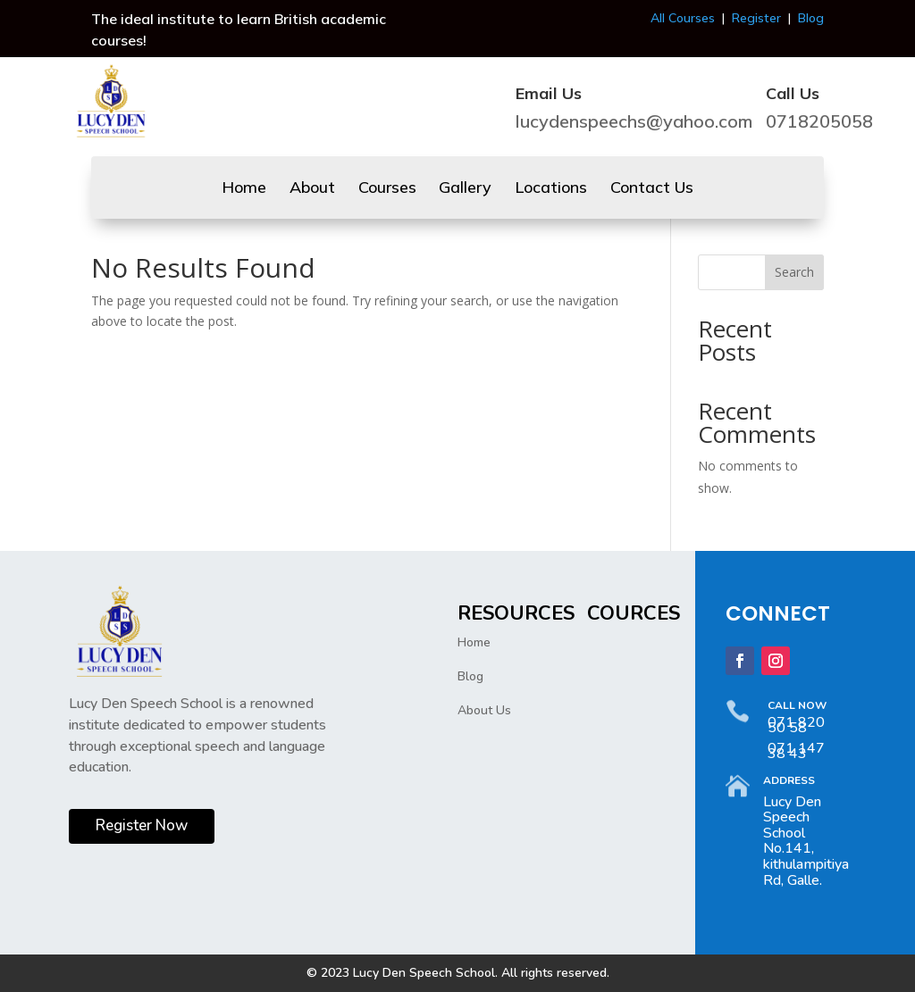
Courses (387, 189)
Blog (811, 18)
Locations (551, 189)
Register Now (142, 825)
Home (244, 189)
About (312, 189)
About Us (484, 710)
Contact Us (651, 189)
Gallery (465, 189)
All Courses (683, 18)
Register (756, 18)
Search (794, 271)
